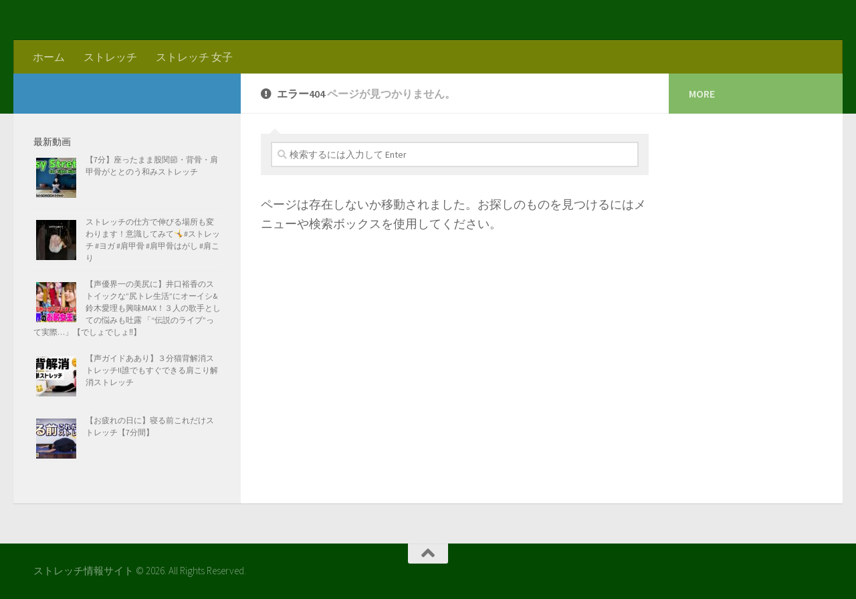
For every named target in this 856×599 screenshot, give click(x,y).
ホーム (49, 57)
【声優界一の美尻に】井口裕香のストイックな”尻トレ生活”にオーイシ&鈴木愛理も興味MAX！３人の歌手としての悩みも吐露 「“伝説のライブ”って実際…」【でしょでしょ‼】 (127, 308)
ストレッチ (110, 57)
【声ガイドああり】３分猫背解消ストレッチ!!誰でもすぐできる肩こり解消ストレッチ (152, 370)
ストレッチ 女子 (194, 57)
